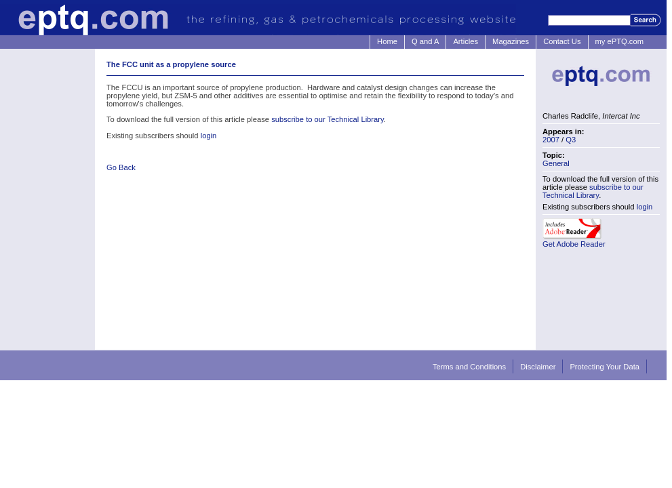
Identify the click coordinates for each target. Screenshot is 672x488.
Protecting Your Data (604, 367)
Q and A (425, 41)
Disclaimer (537, 367)
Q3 (571, 140)
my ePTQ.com (619, 41)
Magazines (510, 41)
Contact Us (561, 41)
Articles (465, 41)
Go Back (121, 167)
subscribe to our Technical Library (327, 119)
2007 (550, 140)
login (209, 135)
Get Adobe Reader (574, 244)
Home (387, 41)
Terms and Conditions (469, 367)
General (556, 163)
